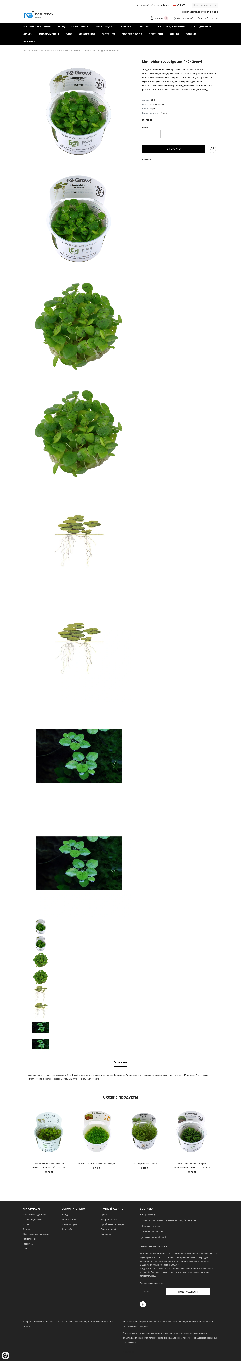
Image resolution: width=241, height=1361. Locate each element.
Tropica (153, 108)
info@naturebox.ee (160, 5)
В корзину (174, 148)
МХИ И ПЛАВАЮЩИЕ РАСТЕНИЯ (63, 50)
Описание (120, 1062)
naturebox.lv (129, 1351)
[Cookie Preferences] (5, 1355)
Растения (38, 50)
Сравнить (146, 159)
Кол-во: (146, 127)
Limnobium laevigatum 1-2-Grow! (101, 50)
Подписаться (201, 1291)
